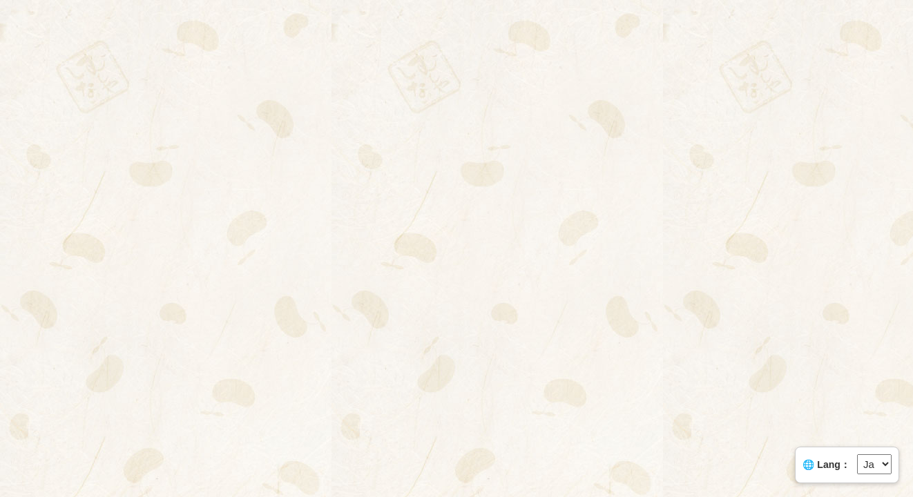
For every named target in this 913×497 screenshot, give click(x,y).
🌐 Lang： (826, 464)
